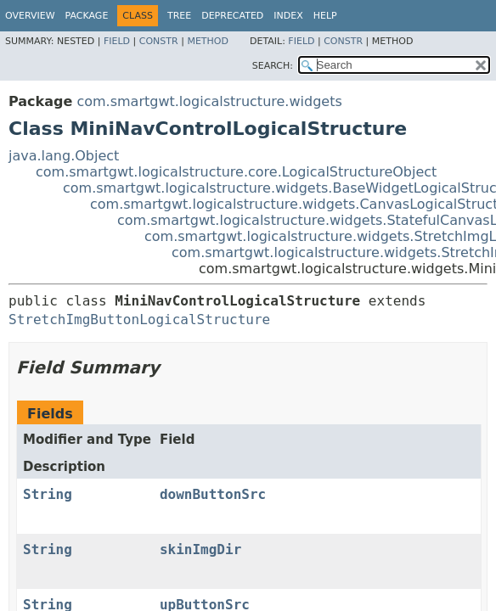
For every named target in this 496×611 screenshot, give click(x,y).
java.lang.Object (63, 156)
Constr (158, 41)
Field (117, 41)
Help (325, 15)
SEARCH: (272, 65)
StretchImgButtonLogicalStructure (139, 319)
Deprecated (232, 15)
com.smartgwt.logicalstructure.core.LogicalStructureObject (236, 172)
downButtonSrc (213, 494)
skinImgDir (200, 549)
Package (87, 15)
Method (207, 41)
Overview (30, 15)
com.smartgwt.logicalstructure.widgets (208, 101)
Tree (179, 15)
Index (287, 15)
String (47, 494)
